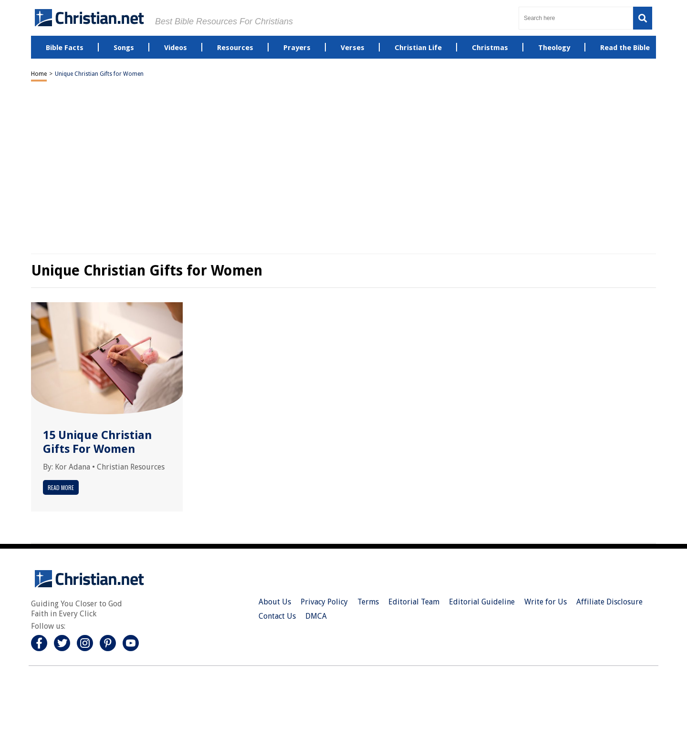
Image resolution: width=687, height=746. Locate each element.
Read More (61, 487)
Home (39, 74)
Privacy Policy (324, 601)
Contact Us (277, 616)
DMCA (316, 616)
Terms (368, 601)
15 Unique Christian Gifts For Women (97, 442)
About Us (275, 601)
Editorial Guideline (482, 601)
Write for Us (545, 601)
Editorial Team (413, 601)
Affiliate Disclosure (609, 601)
